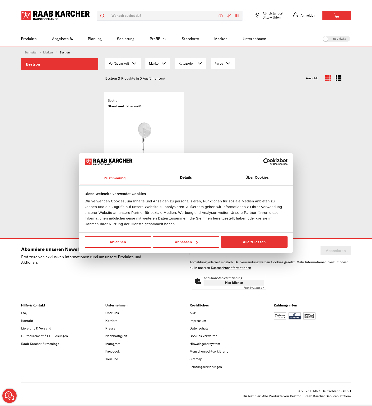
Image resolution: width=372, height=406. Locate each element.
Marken (48, 52)
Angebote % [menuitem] (62, 38)
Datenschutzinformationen (231, 269)
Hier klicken (234, 284)
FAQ (24, 314)
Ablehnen (118, 242)
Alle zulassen (254, 242)
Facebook (112, 353)
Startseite (30, 52)
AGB (193, 314)
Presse (110, 329)
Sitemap (196, 360)
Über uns (112, 314)
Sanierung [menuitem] (126, 38)
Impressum (198, 322)
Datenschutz (199, 329)
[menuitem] (59, 64)
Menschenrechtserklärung (209, 353)
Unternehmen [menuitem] (254, 38)
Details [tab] (186, 177)
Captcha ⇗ (254, 289)
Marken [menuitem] (221, 38)
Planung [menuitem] (95, 38)
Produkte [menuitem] (29, 38)
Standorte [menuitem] (190, 38)
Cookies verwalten (203, 337)
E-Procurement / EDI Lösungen (44, 337)
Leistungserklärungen (206, 368)
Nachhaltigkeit (116, 337)
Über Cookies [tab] (257, 177)
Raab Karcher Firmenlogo (40, 345)
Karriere (111, 322)
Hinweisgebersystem (205, 345)
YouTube (111, 360)
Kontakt (27, 322)
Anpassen (186, 242)
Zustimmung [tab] (115, 178)
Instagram (113, 345)
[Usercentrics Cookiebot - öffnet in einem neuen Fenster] (267, 161)
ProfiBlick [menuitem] (158, 38)
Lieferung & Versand (36, 329)
